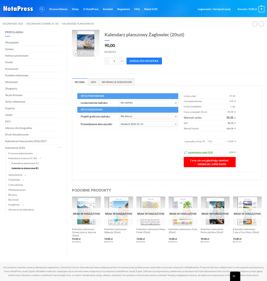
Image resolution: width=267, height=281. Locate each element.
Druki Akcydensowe (17, 134)
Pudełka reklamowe (16, 75)
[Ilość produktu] (114, 61)
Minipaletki (12, 42)
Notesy (9, 49)
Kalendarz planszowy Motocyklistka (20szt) (212, 231)
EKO (8, 121)
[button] (42, 9)
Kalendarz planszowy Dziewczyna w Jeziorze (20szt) (84, 232)
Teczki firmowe (13, 95)
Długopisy (11, 88)
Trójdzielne (14, 179)
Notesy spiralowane (16, 55)
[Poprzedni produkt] (261, 23)
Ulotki (8, 114)
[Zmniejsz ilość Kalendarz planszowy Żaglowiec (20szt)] (107, 61)
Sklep (75, 9)
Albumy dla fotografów (18, 128)
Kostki (9, 62)
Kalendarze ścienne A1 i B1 (42, 23)
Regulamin (123, 9)
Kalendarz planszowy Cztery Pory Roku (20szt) (246, 231)
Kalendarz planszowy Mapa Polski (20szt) (150, 231)
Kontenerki (11, 68)
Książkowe (14, 204)
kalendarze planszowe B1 (78, 23)
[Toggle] (60, 148)
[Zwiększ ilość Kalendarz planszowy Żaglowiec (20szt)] (122, 61)
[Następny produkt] (254, 23)
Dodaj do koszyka (144, 60)
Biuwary (12, 194)
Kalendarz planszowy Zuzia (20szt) (183, 231)
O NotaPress (91, 9)
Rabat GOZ (151, 9)
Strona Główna (58, 9)
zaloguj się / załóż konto (212, 163)
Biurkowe (13, 199)
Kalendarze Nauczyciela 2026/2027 (26, 141)
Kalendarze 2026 (13, 23)
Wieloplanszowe (17, 189)
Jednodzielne (15, 174)
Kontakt (108, 9)
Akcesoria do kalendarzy (21, 209)
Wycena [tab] (80, 82)
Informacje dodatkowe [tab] (117, 82)
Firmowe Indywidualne (20, 153)
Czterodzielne (15, 184)
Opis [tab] (93, 82)
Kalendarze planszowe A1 (25, 163)
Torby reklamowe (15, 101)
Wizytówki (11, 81)
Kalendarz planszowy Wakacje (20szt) (115, 231)
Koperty (10, 108)
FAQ (137, 9)
